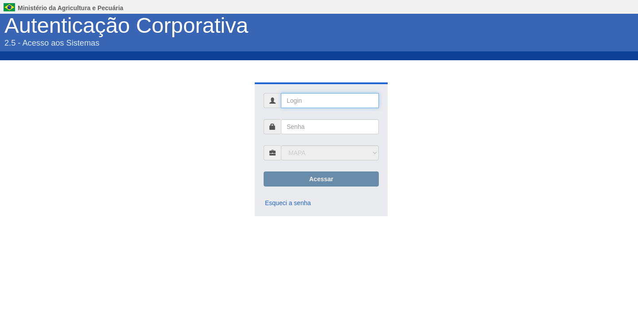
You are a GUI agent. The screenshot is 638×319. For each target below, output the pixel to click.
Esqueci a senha (288, 202)
